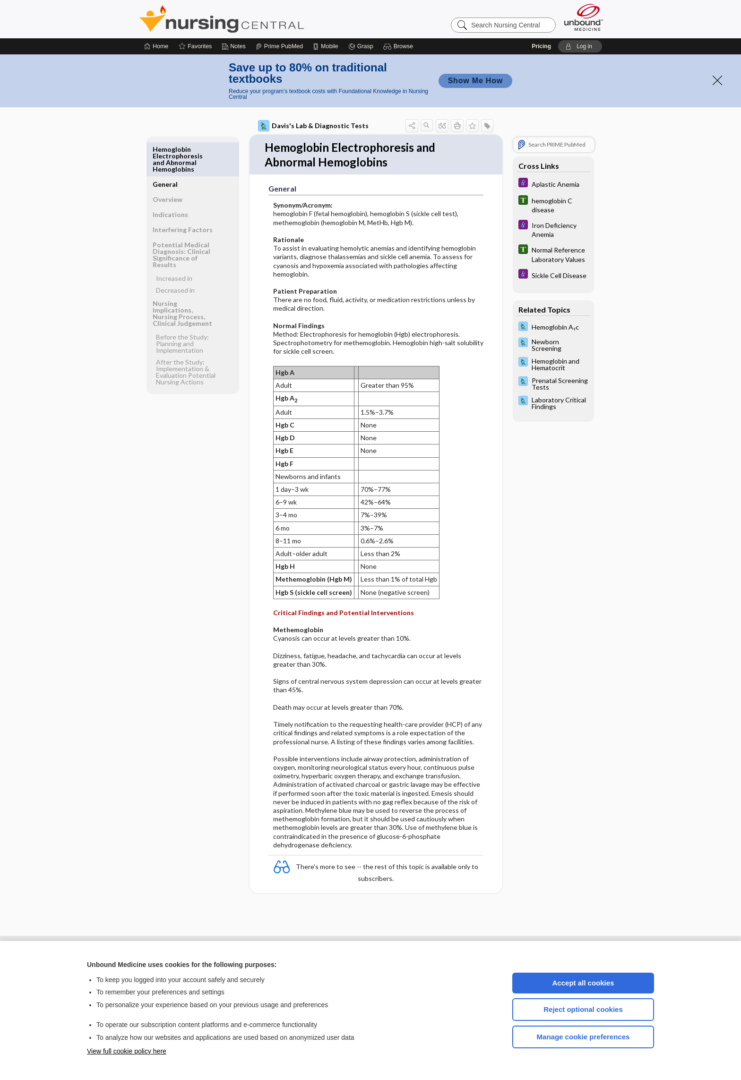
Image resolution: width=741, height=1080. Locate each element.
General (165, 149)
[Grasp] (360, 46)
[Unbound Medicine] (583, 17)
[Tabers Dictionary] (553, 204)
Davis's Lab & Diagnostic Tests (313, 125)
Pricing (541, 46)
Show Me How (475, 81)
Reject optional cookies (583, 1009)
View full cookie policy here (126, 1051)
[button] (399, 46)
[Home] (156, 46)
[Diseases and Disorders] (553, 183)
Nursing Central (257, 19)
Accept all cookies (583, 983)
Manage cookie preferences (583, 1037)
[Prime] (279, 46)
